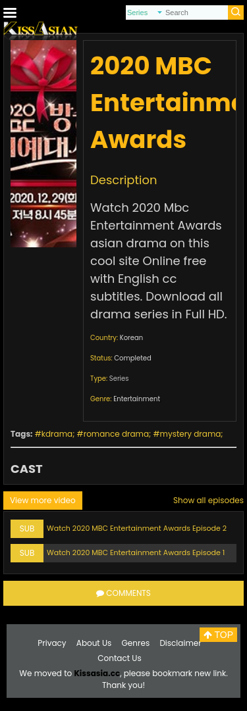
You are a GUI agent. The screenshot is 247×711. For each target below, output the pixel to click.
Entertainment (136, 399)
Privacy (52, 643)
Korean (131, 338)
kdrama (56, 433)
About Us (94, 643)
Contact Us (119, 658)
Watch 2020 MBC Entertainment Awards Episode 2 (137, 528)
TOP (218, 634)
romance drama (116, 433)
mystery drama (190, 433)
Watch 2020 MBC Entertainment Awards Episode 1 (136, 552)
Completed (132, 358)
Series (119, 378)
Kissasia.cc (97, 673)
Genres (136, 643)
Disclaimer (180, 643)
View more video (43, 500)
